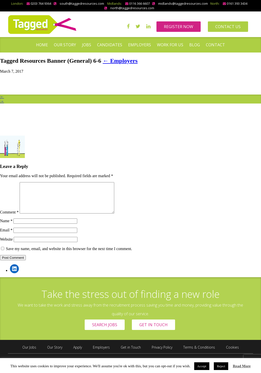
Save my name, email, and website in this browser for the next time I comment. (69, 255)
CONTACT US (228, 26)
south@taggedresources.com (82, 3)
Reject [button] (221, 366)
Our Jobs (29, 353)
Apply (77, 353)
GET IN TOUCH (153, 330)
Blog (194, 45)
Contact (215, 45)
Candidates (109, 45)
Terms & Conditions (199, 353)
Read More (242, 366)
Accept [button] (201, 366)
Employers (139, 45)
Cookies (232, 353)
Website (6, 245)
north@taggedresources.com (132, 8)
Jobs (86, 45)
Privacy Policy (162, 353)
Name (6, 227)
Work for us (170, 45)
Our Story (65, 45)
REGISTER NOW (178, 26)
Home (42, 45)
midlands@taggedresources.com (183, 3)
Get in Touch (131, 353)
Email (6, 236)
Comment (9, 218)
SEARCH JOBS (104, 330)
